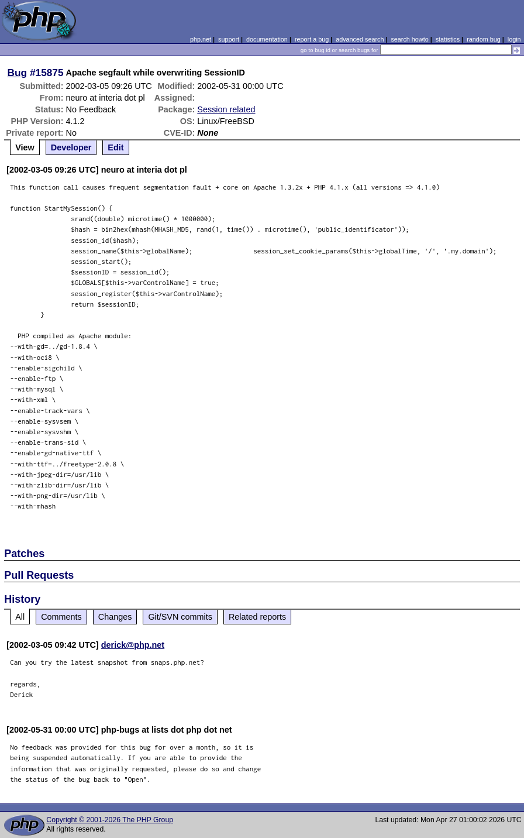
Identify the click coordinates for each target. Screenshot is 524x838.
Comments (61, 616)
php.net (200, 39)
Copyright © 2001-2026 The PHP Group (109, 820)
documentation (267, 39)
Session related (226, 109)
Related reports (257, 616)
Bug (17, 72)
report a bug (312, 39)
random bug (484, 39)
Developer (71, 147)
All (20, 616)
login (514, 39)
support (228, 39)
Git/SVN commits (180, 616)
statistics (448, 39)
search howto (409, 39)
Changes (115, 616)
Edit (115, 147)
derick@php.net (132, 645)
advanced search (360, 39)
